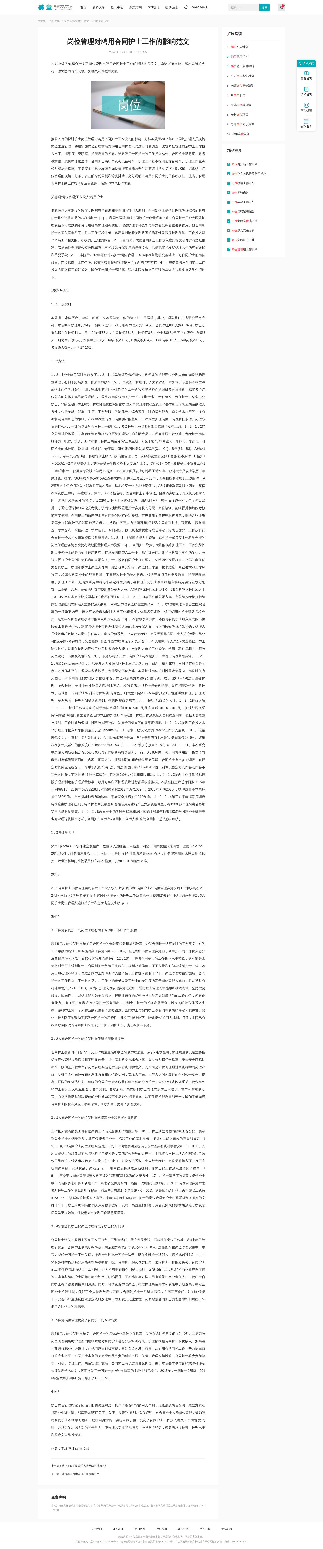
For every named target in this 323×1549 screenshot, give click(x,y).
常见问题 (226, 1528)
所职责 (238, 95)
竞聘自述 (240, 192)
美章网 (41, 21)
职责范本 (239, 56)
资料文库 (98, 7)
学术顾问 (305, 63)
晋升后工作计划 (244, 164)
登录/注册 (171, 7)
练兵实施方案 (243, 230)
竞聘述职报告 (243, 211)
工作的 (130, 1138)
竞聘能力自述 (243, 240)
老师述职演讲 (242, 124)
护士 (114, 139)
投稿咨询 (161, 1528)
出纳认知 (241, 134)
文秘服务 (306, 123)
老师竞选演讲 (242, 85)
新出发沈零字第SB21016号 (158, 1541)
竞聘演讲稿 (244, 221)
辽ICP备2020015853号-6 (104, 1541)
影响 (125, 1198)
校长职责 (239, 114)
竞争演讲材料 (242, 66)
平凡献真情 (241, 105)
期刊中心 (117, 7)
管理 (91, 139)
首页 (83, 7)
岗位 (84, 139)
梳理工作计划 (243, 183)
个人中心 (205, 1528)
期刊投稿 (306, 107)
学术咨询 (306, 91)
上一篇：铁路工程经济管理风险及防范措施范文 (79, 1465)
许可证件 (118, 1528)
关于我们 (96, 1528)
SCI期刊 (153, 7)
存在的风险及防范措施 (249, 173)
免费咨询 (306, 75)
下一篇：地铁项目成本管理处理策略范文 (75, 1474)
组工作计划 (244, 249)
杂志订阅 (135, 7)
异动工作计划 (243, 202)
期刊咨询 (140, 1528)
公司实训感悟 (242, 76)
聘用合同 (104, 139)
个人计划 (239, 47)
